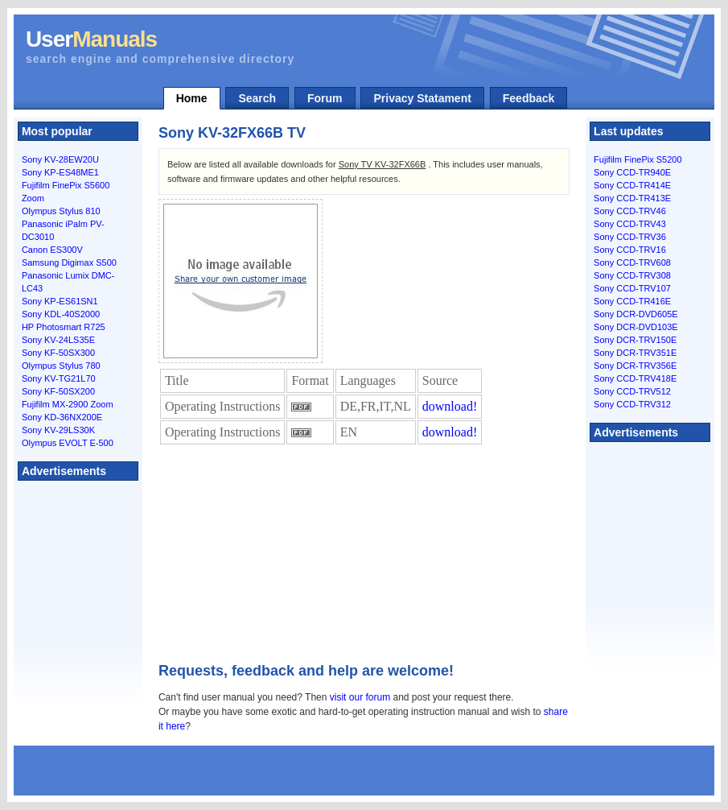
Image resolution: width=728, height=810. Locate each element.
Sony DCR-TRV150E (635, 340)
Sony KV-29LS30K (58, 430)
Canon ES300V (52, 249)
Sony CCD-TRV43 (630, 224)
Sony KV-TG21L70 (59, 378)
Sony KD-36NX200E (62, 417)
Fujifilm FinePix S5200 (637, 159)
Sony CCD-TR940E (632, 172)
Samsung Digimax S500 (69, 262)
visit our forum (360, 697)
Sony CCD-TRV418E (635, 378)
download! (449, 406)
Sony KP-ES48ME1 (60, 172)
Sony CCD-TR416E (632, 301)
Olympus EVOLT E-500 (67, 443)
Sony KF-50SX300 (58, 352)
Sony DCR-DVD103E (636, 327)
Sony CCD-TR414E (632, 185)
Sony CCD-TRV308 (632, 275)
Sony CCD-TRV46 (630, 211)
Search (257, 98)
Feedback (529, 98)
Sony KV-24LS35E (58, 340)
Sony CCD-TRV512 (632, 391)
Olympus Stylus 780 (61, 365)
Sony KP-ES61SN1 (60, 301)
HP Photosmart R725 (63, 327)
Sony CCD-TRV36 (630, 237)
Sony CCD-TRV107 (632, 288)
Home (192, 98)
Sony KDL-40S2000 (61, 314)
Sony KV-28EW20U (60, 159)
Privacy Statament (422, 98)
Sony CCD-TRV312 (632, 404)
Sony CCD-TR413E (632, 198)
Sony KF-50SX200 (58, 391)
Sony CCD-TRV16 (630, 249)
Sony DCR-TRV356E (635, 365)
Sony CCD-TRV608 (632, 262)
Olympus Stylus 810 (61, 211)
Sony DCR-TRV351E (635, 352)
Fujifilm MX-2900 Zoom (67, 404)
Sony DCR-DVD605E (636, 314)
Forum (325, 98)
